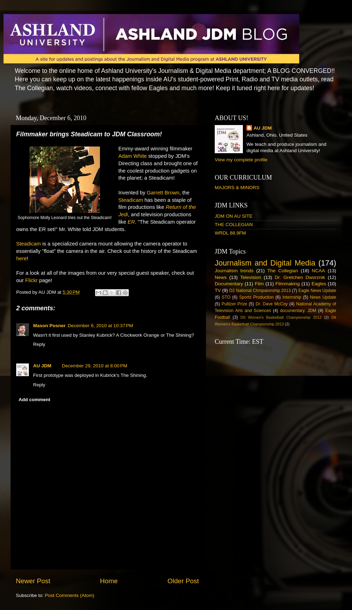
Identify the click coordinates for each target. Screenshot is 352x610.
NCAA (318, 270)
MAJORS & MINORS (237, 187)
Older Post (183, 581)
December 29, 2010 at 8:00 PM (94, 365)
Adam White (132, 156)
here (21, 258)
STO (226, 297)
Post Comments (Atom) (69, 595)
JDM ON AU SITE (233, 216)
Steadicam (130, 200)
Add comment (34, 399)
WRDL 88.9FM (230, 233)
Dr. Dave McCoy (272, 303)
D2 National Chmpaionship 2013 (260, 290)
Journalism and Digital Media (265, 263)
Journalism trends (234, 270)
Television (250, 277)
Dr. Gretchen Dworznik (300, 277)
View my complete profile (241, 159)
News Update (323, 297)
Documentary (229, 283)
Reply (39, 344)
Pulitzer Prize (234, 303)
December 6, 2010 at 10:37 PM (100, 325)
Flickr (31, 280)
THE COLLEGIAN (234, 224)
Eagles (319, 283)
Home (109, 581)
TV (218, 290)
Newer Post (33, 581)
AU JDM (42, 365)
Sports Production (256, 297)
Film (259, 283)
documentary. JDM (298, 310)
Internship (291, 297)
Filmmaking (288, 283)
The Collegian (283, 270)
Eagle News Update (317, 290)
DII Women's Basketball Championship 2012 (280, 317)
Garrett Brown (163, 192)
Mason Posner (49, 325)
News (221, 277)
